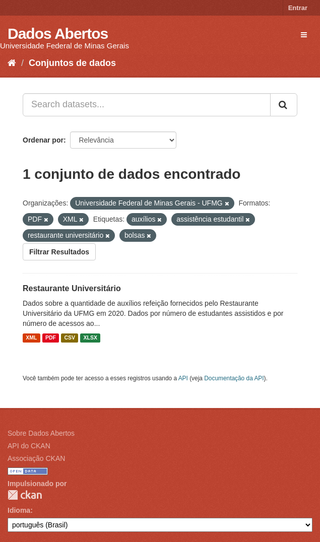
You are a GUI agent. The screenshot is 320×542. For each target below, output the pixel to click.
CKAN (25, 495)
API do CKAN (29, 446)
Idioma (19, 510)
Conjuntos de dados (72, 63)
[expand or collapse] (303, 35)
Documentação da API (234, 378)
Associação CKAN (36, 458)
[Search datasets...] (147, 104)
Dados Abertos (58, 33)
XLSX (90, 338)
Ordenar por (43, 140)
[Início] (12, 63)
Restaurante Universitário (72, 288)
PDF (50, 338)
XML (31, 338)
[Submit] (283, 104)
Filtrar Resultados (59, 252)
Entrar (297, 8)
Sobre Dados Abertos (41, 433)
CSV (69, 338)
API (183, 378)
